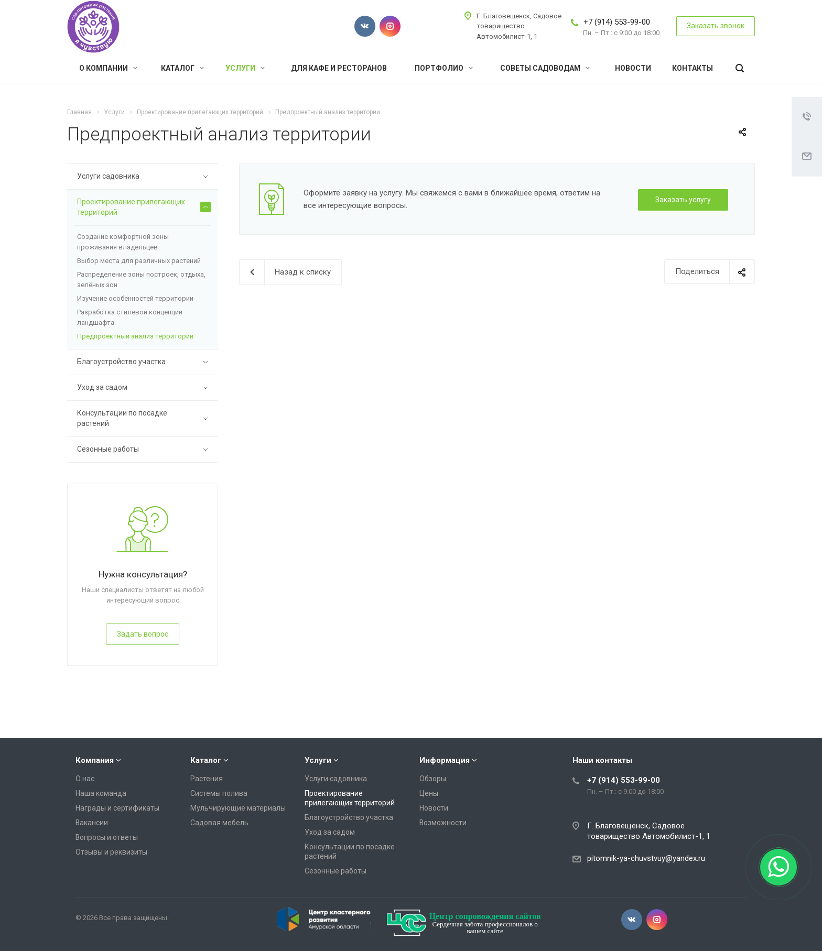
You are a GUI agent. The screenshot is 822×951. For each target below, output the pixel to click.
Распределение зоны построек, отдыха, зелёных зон (141, 279)
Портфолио (444, 68)
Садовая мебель (219, 822)
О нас (84, 778)
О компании (108, 68)
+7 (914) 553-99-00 (616, 22)
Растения (206, 778)
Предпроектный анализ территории (135, 336)
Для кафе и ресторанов (339, 68)
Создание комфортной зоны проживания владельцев (123, 242)
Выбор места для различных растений (139, 261)
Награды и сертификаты (117, 808)
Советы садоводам (545, 68)
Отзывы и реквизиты (111, 852)
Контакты (692, 68)
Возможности (443, 822)
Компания (94, 760)
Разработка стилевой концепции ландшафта (129, 317)
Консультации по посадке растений (144, 418)
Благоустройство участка (144, 362)
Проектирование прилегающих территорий (144, 207)
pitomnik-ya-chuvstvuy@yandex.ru (646, 858)
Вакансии (91, 822)
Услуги (245, 68)
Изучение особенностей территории (135, 298)
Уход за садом (144, 387)
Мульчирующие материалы (238, 808)
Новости (633, 68)
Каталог (182, 68)
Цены (428, 793)
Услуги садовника (144, 176)
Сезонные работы (144, 449)
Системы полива (218, 793)
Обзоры (432, 778)
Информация (444, 760)
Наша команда (100, 793)
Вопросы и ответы (106, 837)
